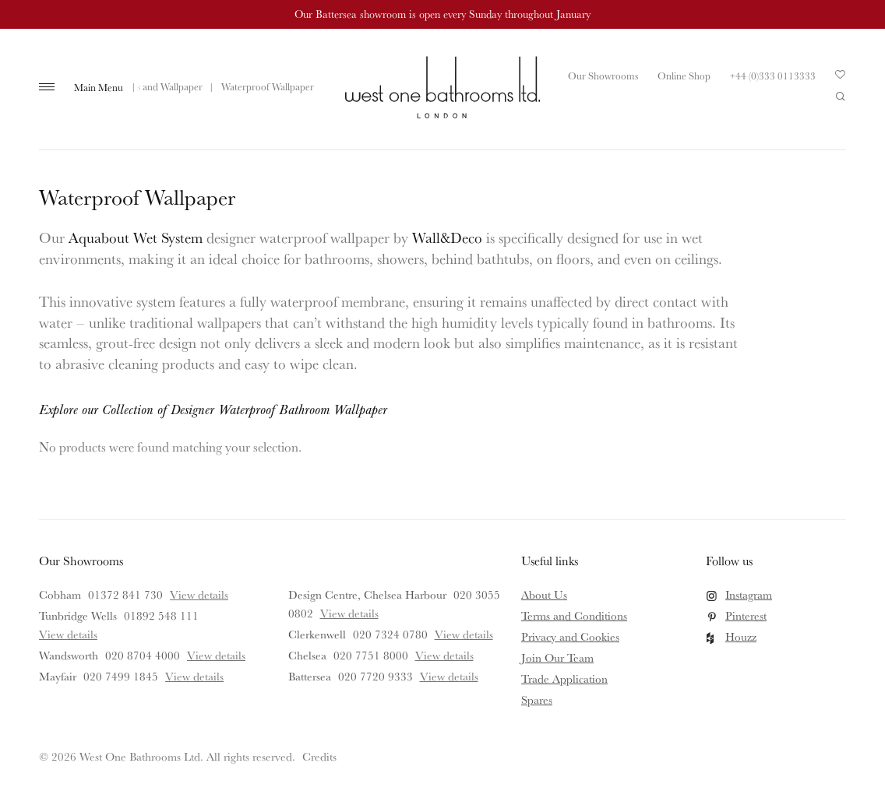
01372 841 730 (125, 594)
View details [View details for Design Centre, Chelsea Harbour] (349, 613)
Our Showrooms (603, 76)
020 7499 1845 (120, 676)
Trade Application (564, 678)
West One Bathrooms (442, 87)
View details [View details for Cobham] (199, 594)
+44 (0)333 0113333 (773, 76)
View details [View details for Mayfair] (194, 676)
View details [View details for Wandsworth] (216, 655)
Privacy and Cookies (570, 636)
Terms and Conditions (574, 615)
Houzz (740, 636)
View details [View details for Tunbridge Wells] (68, 634)
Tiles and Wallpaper (162, 86)
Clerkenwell (317, 634)
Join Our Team (557, 657)
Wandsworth (68, 655)
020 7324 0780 (390, 634)
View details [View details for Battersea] (449, 676)
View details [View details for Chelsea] (444, 655)
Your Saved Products (840, 78)
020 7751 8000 (370, 655)
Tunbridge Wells (78, 615)
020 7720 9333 (375, 676)
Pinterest (746, 615)
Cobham (60, 594)
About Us (544, 594)
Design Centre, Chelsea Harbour (367, 594)
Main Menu (98, 87)
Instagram (748, 594)
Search (840, 96)
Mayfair (57, 676)
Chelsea (307, 655)
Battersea (309, 676)
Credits (319, 756)
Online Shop (684, 76)
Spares (536, 699)
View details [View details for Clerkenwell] (464, 634)
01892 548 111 (161, 615)
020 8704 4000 (142, 655)
